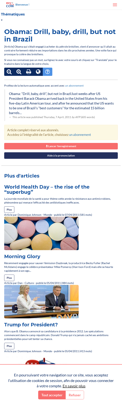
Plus (9, 209)
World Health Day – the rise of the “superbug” (47, 189)
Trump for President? (31, 325)
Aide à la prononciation (61, 155)
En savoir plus (74, 385)
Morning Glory (22, 256)
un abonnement (74, 85)
